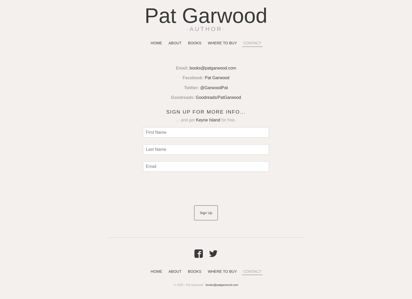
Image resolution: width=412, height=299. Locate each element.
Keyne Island (208, 120)
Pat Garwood (206, 15)
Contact (252, 43)
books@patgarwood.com (213, 68)
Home (156, 43)
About (175, 43)
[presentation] (183, 188)
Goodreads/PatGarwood (218, 97)
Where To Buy (222, 43)
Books (194, 43)
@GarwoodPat (214, 88)
